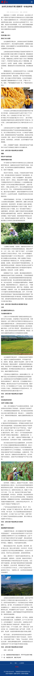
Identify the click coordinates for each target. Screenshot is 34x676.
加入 (11, 663)
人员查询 (21, 663)
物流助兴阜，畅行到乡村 (13, 657)
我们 (16, 663)
